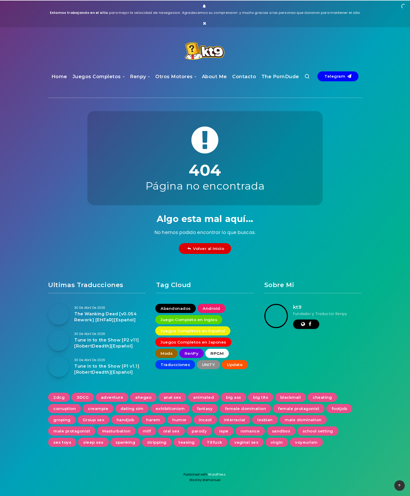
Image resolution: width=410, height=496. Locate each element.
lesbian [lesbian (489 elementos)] (265, 419)
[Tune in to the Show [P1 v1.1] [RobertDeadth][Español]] (58, 366)
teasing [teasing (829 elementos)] (187, 442)
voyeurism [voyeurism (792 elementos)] (306, 442)
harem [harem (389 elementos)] (153, 419)
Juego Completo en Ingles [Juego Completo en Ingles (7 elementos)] (189, 319)
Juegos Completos (96, 76)
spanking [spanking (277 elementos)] (125, 442)
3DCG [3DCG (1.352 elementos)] (83, 397)
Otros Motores (174, 76)
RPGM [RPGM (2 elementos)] (217, 353)
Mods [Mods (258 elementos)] (166, 353)
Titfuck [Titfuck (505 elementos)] (214, 442)
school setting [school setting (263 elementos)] (318, 431)
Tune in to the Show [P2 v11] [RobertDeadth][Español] (106, 343)
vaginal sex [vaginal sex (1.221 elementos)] (246, 442)
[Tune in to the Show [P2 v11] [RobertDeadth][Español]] (58, 340)
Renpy (138, 76)
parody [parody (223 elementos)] (199, 431)
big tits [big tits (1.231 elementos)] (260, 397)
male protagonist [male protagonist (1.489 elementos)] (71, 431)
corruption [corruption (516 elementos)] (64, 408)
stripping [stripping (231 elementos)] (157, 442)
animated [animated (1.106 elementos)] (203, 397)
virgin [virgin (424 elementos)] (277, 442)
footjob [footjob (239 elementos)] (339, 408)
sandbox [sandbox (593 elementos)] (281, 431)
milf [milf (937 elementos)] (147, 431)
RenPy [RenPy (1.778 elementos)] (192, 353)
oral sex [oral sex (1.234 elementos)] (171, 431)
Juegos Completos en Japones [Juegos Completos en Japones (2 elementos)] (193, 342)
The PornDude (280, 76)
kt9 (297, 307)
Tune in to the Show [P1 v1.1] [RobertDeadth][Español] (106, 369)
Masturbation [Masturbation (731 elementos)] (116, 431)
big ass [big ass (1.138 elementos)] (233, 397)
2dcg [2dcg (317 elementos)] (59, 397)
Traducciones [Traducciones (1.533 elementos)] (175, 364)
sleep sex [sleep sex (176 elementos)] (93, 442)
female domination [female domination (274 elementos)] (245, 408)
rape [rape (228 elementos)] (224, 431)
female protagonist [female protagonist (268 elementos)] (298, 408)
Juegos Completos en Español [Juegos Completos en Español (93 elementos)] (193, 330)
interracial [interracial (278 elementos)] (234, 419)
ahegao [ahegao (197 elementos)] (143, 397)
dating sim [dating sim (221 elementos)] (132, 408)
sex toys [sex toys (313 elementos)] (62, 442)
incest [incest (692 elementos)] (205, 419)
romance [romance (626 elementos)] (250, 431)
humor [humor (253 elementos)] (179, 419)
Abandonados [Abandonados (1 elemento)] (176, 308)
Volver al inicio (205, 248)
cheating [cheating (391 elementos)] (322, 397)
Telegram (337, 76)
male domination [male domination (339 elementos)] (303, 419)
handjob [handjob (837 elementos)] (125, 419)
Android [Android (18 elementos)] (211, 308)
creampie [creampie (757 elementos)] (98, 408)
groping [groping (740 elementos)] (62, 419)
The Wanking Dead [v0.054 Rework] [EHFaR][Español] (105, 316)
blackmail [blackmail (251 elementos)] (290, 397)
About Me (214, 76)
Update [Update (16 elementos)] (235, 364)
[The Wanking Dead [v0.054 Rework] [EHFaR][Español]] (58, 314)
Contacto (244, 76)
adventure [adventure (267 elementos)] (112, 397)
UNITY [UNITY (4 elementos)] (208, 364)
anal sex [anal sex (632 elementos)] (172, 397)
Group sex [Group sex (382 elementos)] (94, 419)
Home (59, 76)
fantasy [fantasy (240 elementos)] (205, 408)
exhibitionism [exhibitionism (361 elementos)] (170, 408)
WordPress (217, 474)
